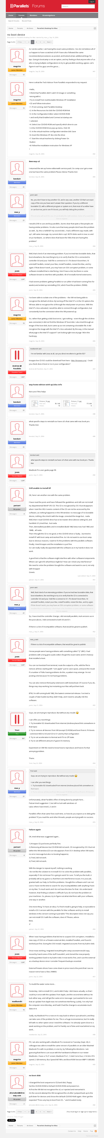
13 (24, 75)
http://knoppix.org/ (79, 360)
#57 (94, 977)
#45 (94, 290)
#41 (94, 71)
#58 (94, 1035)
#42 (94, 154)
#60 (94, 1105)
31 (24, 187)
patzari (17, 505)
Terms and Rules (92, 1136)
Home (11, 15)
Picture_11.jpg (76, 401)
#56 (94, 929)
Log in (92, 2)
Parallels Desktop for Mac (26, 37)
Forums (21, 15)
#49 (94, 436)
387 (23, 738)
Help (79, 1131)
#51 (94, 580)
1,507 (23, 377)
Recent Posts (26, 21)
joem (17, 271)
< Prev (19, 42)
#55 (94, 822)
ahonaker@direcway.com (17, 1094)
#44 (94, 246)
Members (33, 15)
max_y (46, 37)
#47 (94, 369)
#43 (94, 177)
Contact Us (72, 1131)
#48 (94, 414)
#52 (94, 632)
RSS (96, 1131)
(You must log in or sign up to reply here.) (82, 1112)
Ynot (17, 730)
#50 (94, 475)
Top (91, 1131)
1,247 (23, 279)
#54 (94, 763)
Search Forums (13, 21)
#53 (94, 705)
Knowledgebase (49, 15)
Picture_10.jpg (45, 401)
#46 (94, 341)
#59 (94, 1064)
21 (24, 220)
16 (24, 1010)
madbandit (17, 1001)
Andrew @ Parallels (17, 367)
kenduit (17, 179)
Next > (49, 42)
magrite (17, 66)
